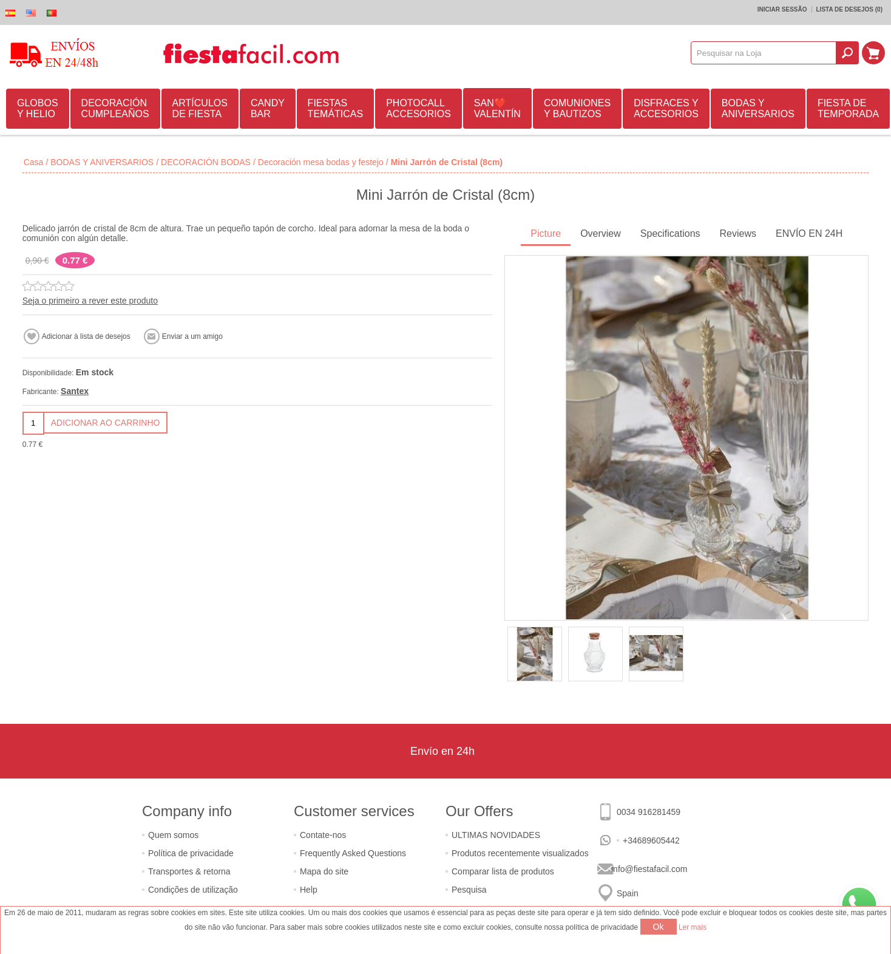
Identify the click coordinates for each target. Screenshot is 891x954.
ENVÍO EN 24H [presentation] (809, 233)
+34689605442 (651, 840)
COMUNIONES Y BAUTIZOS (577, 108)
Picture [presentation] (545, 233)
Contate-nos (323, 835)
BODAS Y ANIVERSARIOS (758, 108)
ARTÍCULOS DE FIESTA (200, 108)
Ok (658, 927)
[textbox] (763, 52)
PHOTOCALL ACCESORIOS (418, 108)
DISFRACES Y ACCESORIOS (666, 108)
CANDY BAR (268, 108)
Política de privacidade (191, 853)
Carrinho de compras (873, 52)
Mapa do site (324, 871)
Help (308, 889)
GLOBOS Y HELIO (37, 108)
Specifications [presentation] (670, 233)
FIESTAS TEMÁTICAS (336, 108)
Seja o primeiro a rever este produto (90, 300)
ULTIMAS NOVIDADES (496, 835)
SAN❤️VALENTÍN (497, 108)
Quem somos (173, 835)
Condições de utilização (193, 889)
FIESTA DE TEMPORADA (848, 108)
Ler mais (692, 927)
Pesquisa (469, 889)
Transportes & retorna (189, 871)
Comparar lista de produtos (503, 871)
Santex (75, 391)
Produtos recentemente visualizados (520, 853)
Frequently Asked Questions (353, 853)
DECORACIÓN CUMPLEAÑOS (115, 108)
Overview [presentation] (600, 233)
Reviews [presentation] (738, 233)
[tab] (546, 234)
